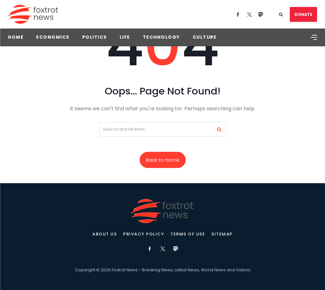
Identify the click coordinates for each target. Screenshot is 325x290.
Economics (53, 37)
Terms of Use (187, 234)
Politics (94, 37)
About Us (104, 234)
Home (15, 37)
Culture (205, 37)
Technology (161, 37)
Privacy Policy (143, 234)
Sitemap (222, 234)
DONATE (303, 14)
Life (125, 37)
